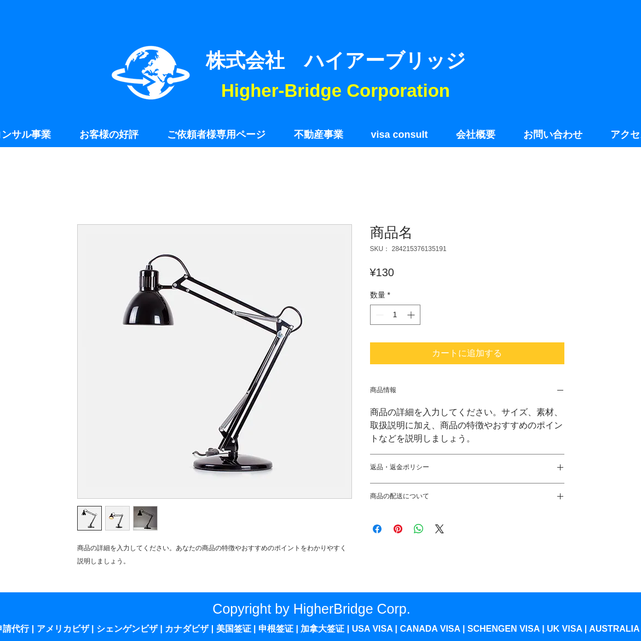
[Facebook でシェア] (377, 528)
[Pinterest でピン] (398, 528)
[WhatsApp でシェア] (418, 528)
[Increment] (412, 314)
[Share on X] (439, 528)
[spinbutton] (395, 314)
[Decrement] (378, 314)
